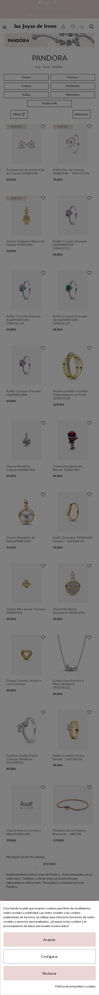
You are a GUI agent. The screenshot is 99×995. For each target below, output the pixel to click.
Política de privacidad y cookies (75, 986)
